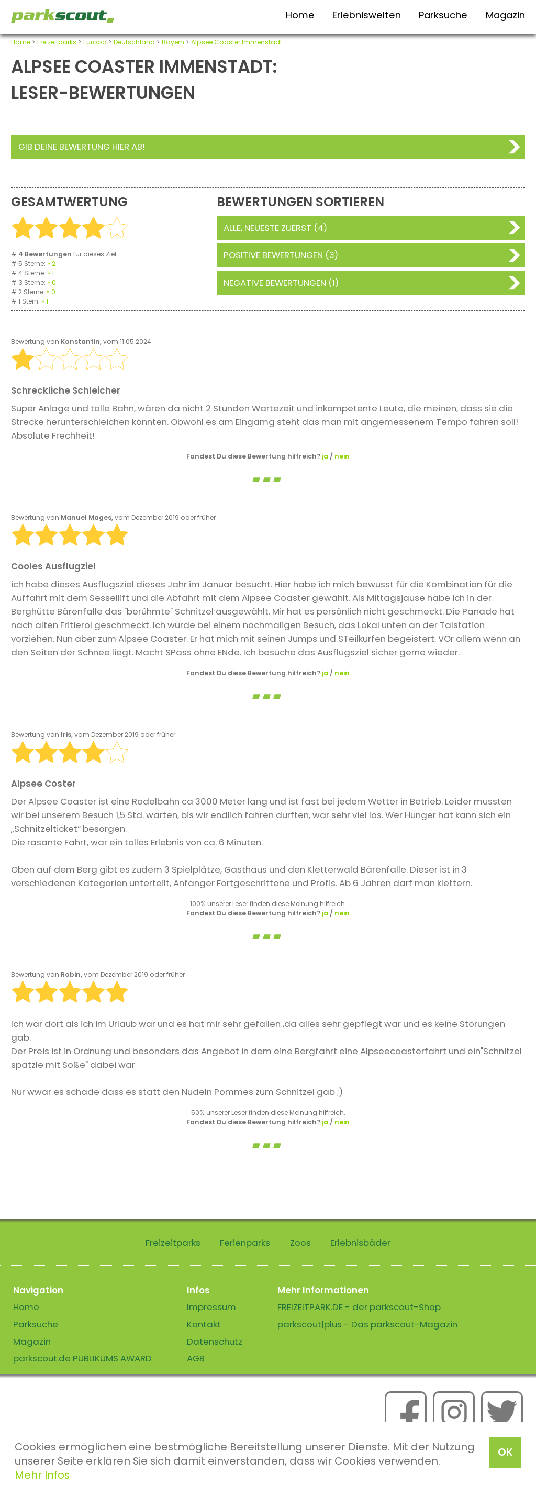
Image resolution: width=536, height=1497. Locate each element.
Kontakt (204, 1324)
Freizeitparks (56, 42)
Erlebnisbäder (360, 1242)
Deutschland (134, 42)
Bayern (173, 42)
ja (325, 456)
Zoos (300, 1242)
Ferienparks (245, 1242)
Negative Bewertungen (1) (281, 282)
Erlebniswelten (366, 14)
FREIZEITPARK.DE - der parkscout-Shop (359, 1307)
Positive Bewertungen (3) (281, 255)
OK (505, 1452)
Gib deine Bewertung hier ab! (81, 146)
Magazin (505, 14)
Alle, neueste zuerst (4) (275, 227)
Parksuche (443, 14)
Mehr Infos (42, 1475)
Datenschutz (214, 1341)
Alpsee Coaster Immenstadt (236, 42)
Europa (95, 42)
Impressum (211, 1307)
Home (300, 14)
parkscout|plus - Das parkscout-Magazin (367, 1324)
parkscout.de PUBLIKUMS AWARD (82, 1358)
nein (342, 456)
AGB (196, 1358)
